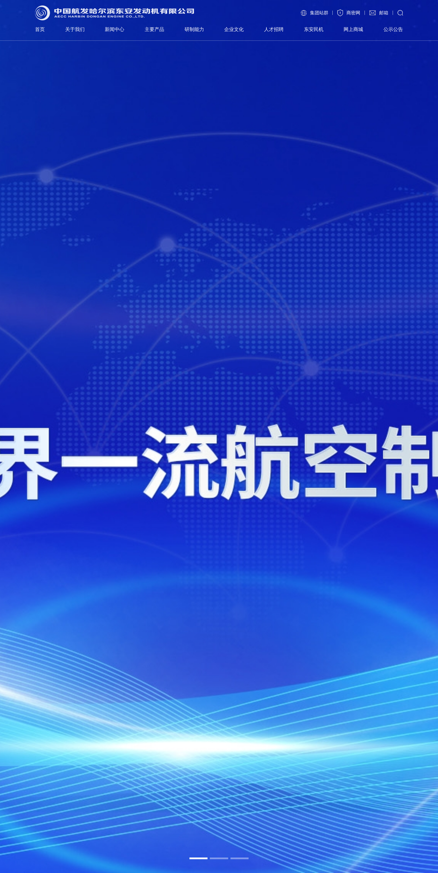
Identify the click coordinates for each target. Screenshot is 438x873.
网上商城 (353, 29)
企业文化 (234, 29)
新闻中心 (114, 29)
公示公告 (393, 29)
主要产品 (154, 29)
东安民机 (313, 29)
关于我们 (75, 29)
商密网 (353, 12)
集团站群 (319, 12)
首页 (40, 29)
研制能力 (194, 29)
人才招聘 (274, 29)
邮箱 (383, 12)
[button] (198, 858)
